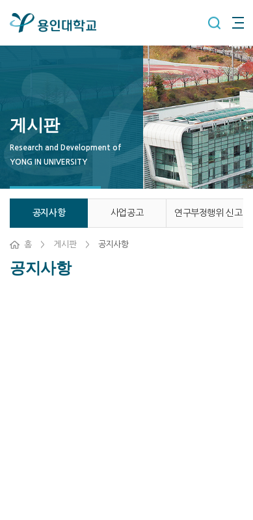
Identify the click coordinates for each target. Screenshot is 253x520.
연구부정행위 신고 (208, 212)
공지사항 (49, 212)
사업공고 (127, 212)
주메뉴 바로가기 (0, 0)
